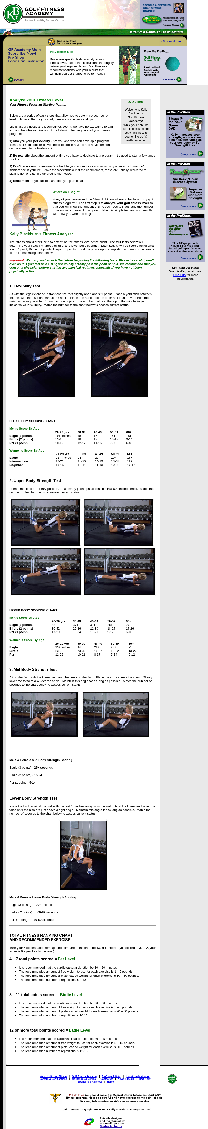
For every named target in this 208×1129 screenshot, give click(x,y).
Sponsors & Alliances (90, 1081)
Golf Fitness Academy (84, 1076)
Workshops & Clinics (84, 1079)
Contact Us (106, 1079)
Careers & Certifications (53, 1079)
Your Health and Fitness (53, 1076)
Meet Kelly (144, 1079)
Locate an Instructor (138, 1076)
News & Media (125, 1079)
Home (110, 1081)
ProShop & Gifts (111, 1076)
